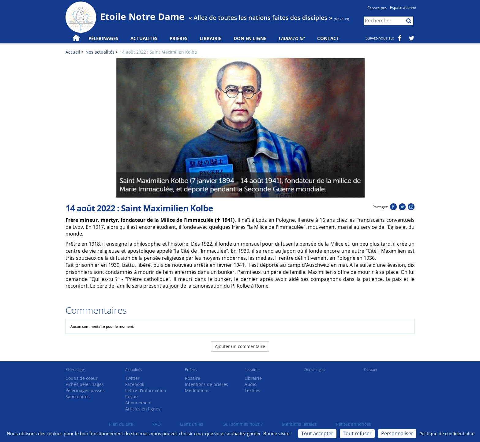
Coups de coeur (82, 378)
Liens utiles (191, 424)
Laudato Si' (292, 38)
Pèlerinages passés (85, 390)
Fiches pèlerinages (85, 384)
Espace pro (377, 7)
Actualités (133, 369)
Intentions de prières (206, 384)
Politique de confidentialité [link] (446, 433)
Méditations (197, 390)
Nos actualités (99, 52)
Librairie (210, 38)
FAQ (156, 424)
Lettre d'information (145, 390)
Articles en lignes (142, 409)
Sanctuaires (78, 396)
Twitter (132, 378)
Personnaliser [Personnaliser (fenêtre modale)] (397, 433)
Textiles (252, 390)
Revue (131, 396)
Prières (178, 38)
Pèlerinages (76, 369)
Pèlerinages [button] (103, 38)
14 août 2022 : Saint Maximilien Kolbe (158, 52)
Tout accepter (317, 433)
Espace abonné (403, 7)
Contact (328, 38)
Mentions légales (299, 424)
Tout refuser (357, 433)
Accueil (73, 52)
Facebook (134, 384)
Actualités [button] (143, 38)
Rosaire (192, 378)
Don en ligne (250, 38)
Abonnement (138, 403)
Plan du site (121, 424)
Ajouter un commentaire (240, 346)
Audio (251, 384)
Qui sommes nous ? (243, 424)
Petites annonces (353, 424)
